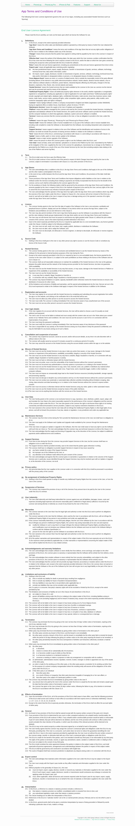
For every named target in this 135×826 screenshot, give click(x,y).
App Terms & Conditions (98, 819)
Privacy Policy (111, 819)
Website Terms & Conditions (82, 819)
